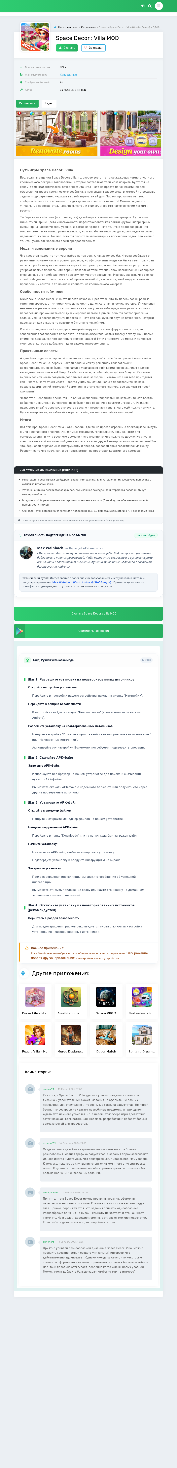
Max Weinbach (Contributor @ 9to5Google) (82, 582)
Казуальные (68, 75)
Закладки (93, 48)
